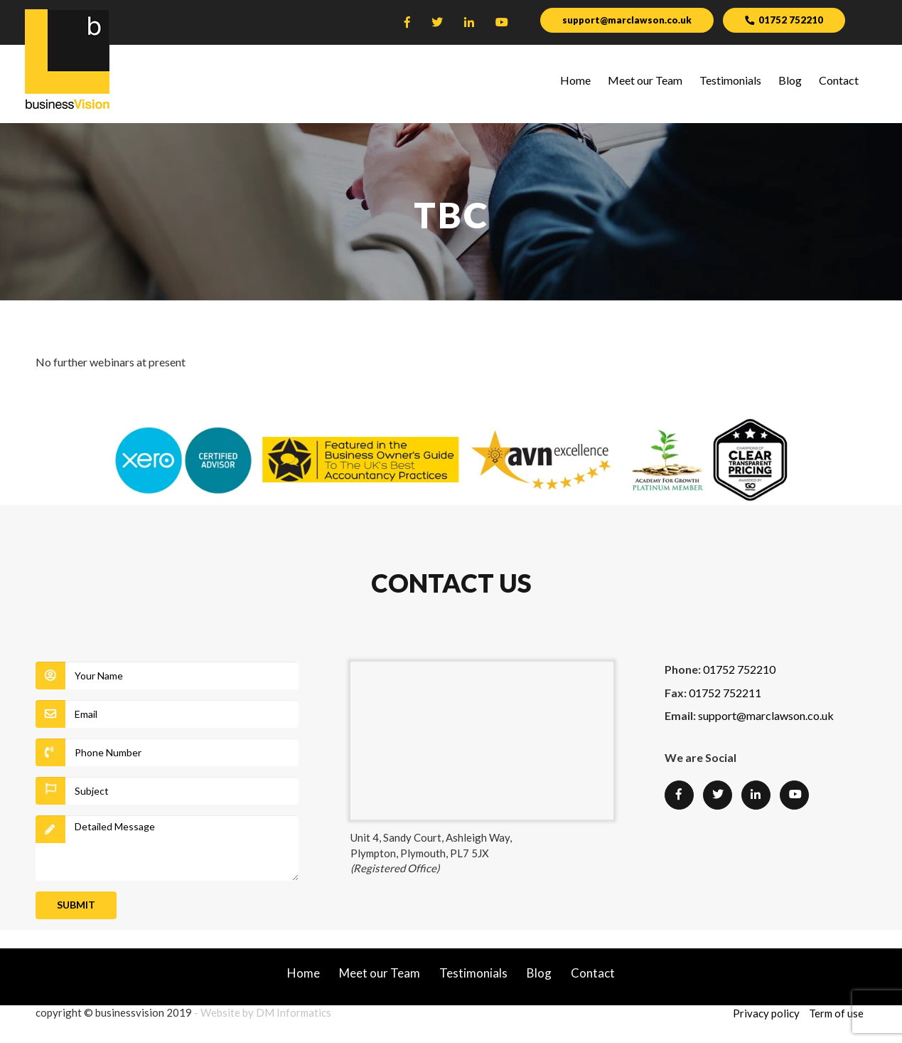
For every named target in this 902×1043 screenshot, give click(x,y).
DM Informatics (293, 1012)
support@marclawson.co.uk (627, 20)
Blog (790, 80)
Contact (839, 80)
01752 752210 (786, 18)
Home (575, 80)
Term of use (836, 1013)
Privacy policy (766, 1013)
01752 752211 (725, 692)
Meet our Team (645, 80)
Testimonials (730, 80)
